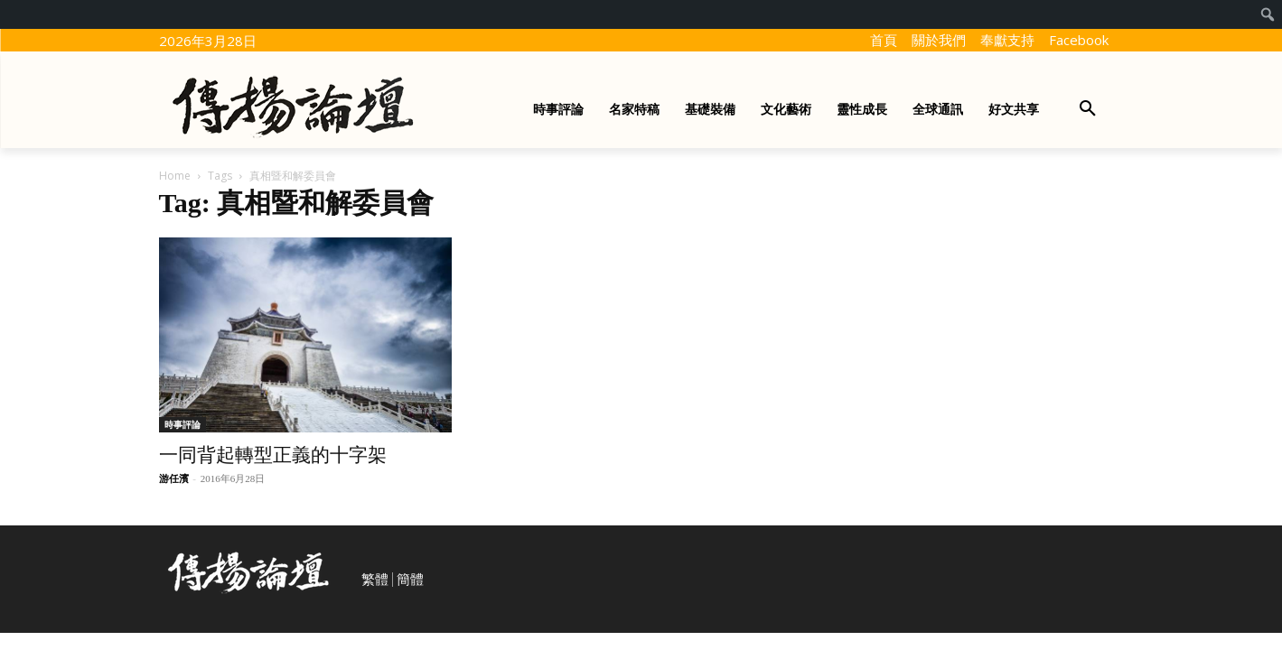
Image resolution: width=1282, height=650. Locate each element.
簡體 (410, 579)
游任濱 (174, 478)
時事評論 (182, 424)
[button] (1088, 109)
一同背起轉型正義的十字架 (273, 455)
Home (175, 175)
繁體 (374, 579)
